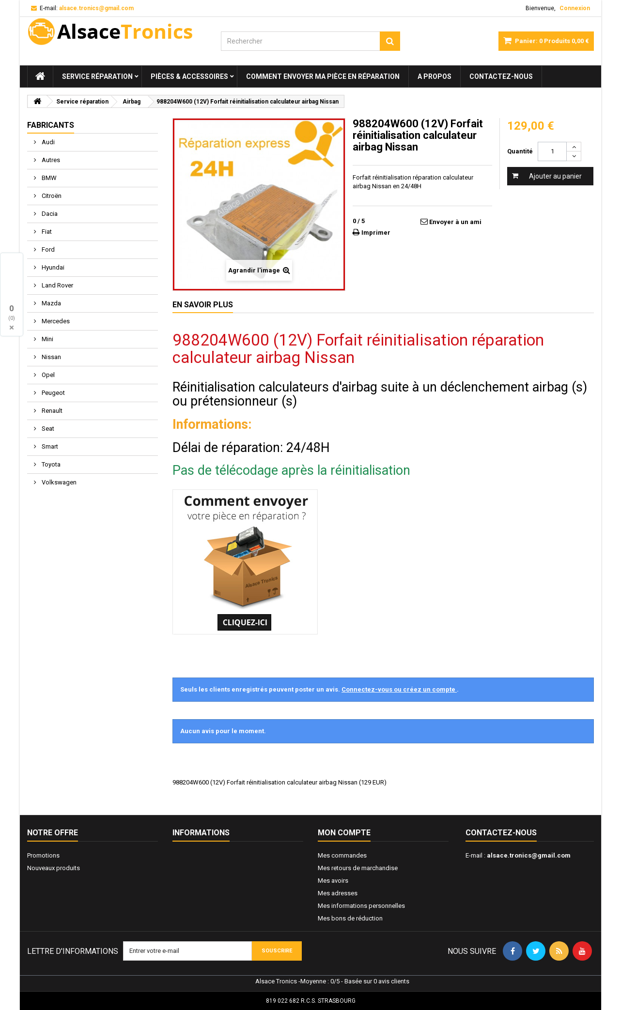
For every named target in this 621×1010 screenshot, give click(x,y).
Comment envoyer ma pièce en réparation (323, 76)
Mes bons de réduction (350, 918)
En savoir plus (202, 304)
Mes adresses (337, 893)
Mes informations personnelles (361, 905)
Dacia (49, 213)
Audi (47, 142)
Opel (47, 374)
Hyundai (52, 267)
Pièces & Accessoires (189, 76)
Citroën (51, 195)
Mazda (50, 303)
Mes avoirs (333, 880)
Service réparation (97, 76)
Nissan (50, 357)
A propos (434, 76)
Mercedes (55, 321)
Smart (49, 446)
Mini (46, 339)
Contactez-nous (501, 76)
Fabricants (50, 125)
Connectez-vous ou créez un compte (399, 689)
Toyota (50, 464)
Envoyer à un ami (455, 222)
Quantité (520, 151)
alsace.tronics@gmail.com (529, 855)
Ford (47, 249)
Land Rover (56, 285)
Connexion (574, 8)
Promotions (43, 855)
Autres (50, 160)
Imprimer (375, 232)
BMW (48, 177)
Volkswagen (58, 482)
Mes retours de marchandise (358, 868)
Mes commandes (342, 855)
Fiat (46, 231)
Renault (51, 410)
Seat (47, 428)
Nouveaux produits (53, 868)
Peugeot (52, 392)
